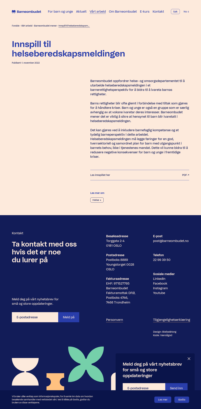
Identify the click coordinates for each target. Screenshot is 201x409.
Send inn (176, 388)
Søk (175, 11)
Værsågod (166, 335)
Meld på (68, 317)
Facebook (160, 283)
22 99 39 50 (161, 260)
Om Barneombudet (123, 12)
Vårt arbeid (98, 12)
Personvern (114, 320)
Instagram (160, 288)
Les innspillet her (139, 175)
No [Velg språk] (186, 11)
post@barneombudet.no (171, 241)
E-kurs (144, 12)
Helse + (97, 199)
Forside (15, 25)
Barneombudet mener (45, 25)
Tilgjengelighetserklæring (171, 320)
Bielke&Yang (169, 331)
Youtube (159, 293)
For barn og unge (60, 12)
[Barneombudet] (26, 12)
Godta (181, 399)
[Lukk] (189, 358)
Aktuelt (81, 12)
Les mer (162, 399)
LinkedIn (159, 279)
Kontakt (158, 12)
